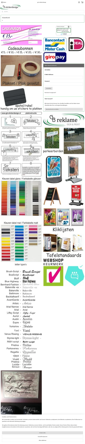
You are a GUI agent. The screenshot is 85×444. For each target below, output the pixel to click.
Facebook (61, 431)
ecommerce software (46, 440)
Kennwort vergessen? (50, 92)
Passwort (47, 81)
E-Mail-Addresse (49, 74)
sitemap (38, 440)
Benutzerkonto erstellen (52, 109)
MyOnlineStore (59, 440)
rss (40, 440)
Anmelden (48, 88)
